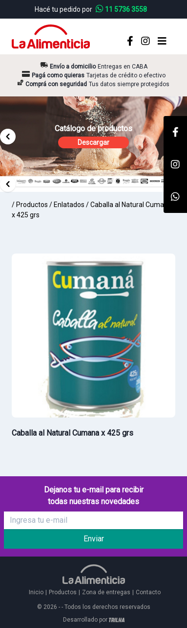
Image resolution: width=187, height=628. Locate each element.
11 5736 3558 (121, 9)
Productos (32, 205)
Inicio (36, 592)
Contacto (148, 592)
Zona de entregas (106, 592)
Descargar (93, 142)
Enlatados (69, 205)
